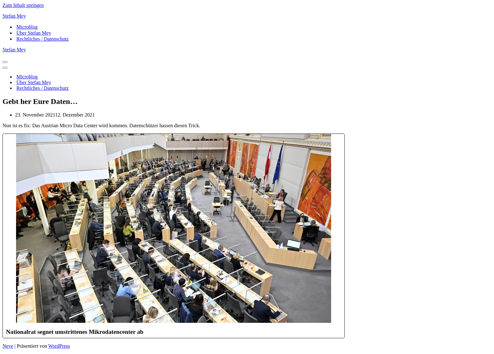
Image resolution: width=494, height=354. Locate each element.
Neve (8, 346)
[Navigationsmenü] (5, 62)
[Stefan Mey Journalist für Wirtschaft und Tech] (247, 16)
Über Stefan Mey (33, 33)
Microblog (27, 27)
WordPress (59, 346)
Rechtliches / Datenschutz (42, 39)
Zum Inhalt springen (23, 5)
